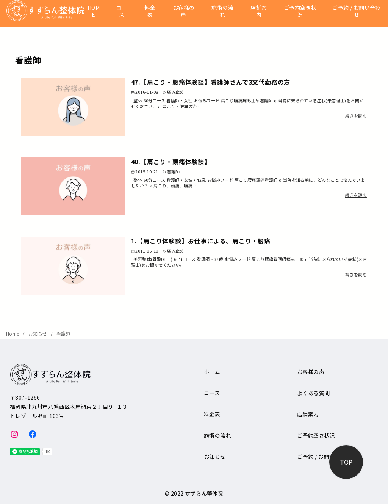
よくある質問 (313, 393)
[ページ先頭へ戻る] (346, 462)
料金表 (149, 11)
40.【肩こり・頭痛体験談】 (171, 161)
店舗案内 (258, 11)
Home (13, 333)
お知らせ (38, 333)
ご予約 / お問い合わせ (356, 11)
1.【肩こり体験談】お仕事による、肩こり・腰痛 (201, 240)
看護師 (63, 333)
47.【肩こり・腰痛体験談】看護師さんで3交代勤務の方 (211, 81)
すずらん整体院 (204, 493)
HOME (94, 11)
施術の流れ (222, 11)
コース (121, 11)
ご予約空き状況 (300, 11)
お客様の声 (184, 11)
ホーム (212, 371)
